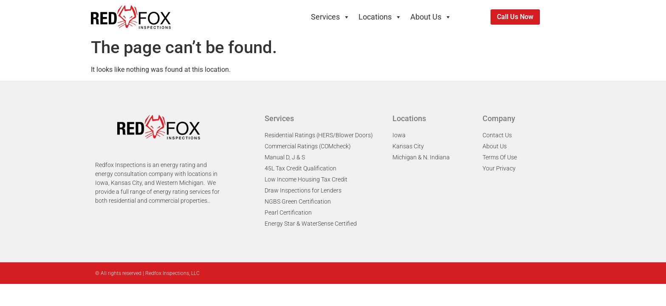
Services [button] (330, 17)
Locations (380, 17)
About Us (431, 17)
